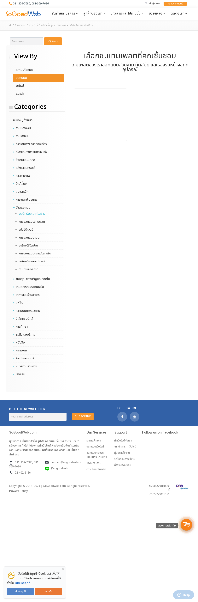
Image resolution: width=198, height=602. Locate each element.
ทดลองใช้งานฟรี (175, 3)
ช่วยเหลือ (156, 13)
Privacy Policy (18, 491)
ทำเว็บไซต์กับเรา (123, 440)
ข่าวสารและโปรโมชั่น (126, 13)
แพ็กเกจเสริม (93, 463)
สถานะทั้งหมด (24, 70)
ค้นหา (53, 41)
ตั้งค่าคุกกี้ (20, 591)
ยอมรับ (48, 591)
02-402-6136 (23, 472)
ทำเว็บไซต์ (45, 445)
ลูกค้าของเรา (93, 13)
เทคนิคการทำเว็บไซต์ (125, 446)
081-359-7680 (21, 3)
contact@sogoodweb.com (67, 462)
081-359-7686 (40, 3)
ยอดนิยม (21, 78)
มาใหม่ (20, 85)
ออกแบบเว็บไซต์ (54, 441)
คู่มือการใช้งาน (122, 452)
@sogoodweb (59, 468)
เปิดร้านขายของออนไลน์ (27, 450)
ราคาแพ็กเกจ (93, 440)
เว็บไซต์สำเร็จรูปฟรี (33, 441)
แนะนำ (20, 93)
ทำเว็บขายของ (50, 450)
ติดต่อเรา (177, 13)
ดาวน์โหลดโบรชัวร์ (96, 469)
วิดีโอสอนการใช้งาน (124, 459)
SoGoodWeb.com (23, 432)
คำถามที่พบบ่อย (122, 465)
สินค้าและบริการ (63, 13)
